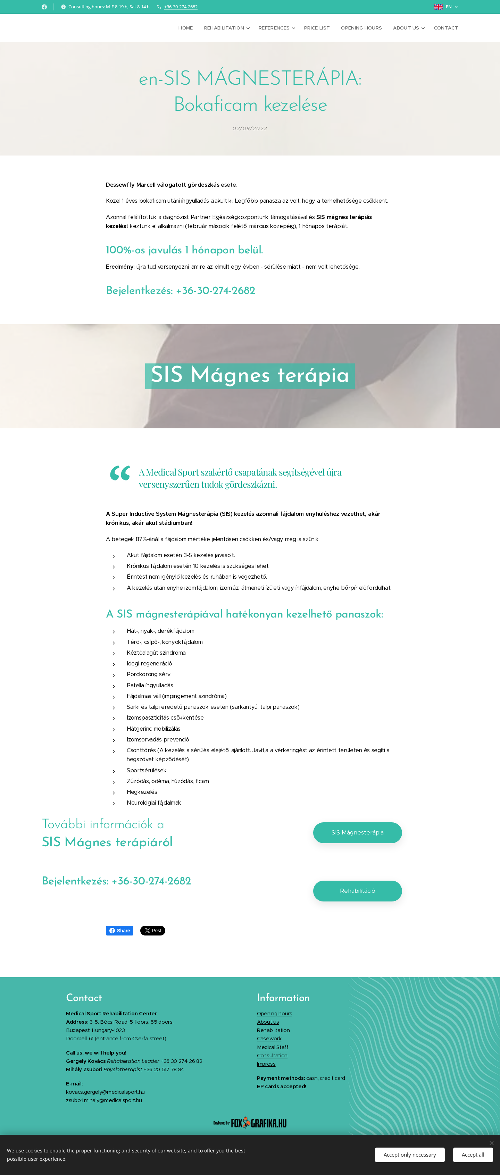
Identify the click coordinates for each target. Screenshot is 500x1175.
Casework (269, 1038)
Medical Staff (273, 1046)
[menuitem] (194, 28)
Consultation (272, 1055)
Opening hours (274, 1013)
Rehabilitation (273, 1030)
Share (119, 930)
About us (268, 1021)
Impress (266, 1063)
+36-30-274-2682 (181, 6)
